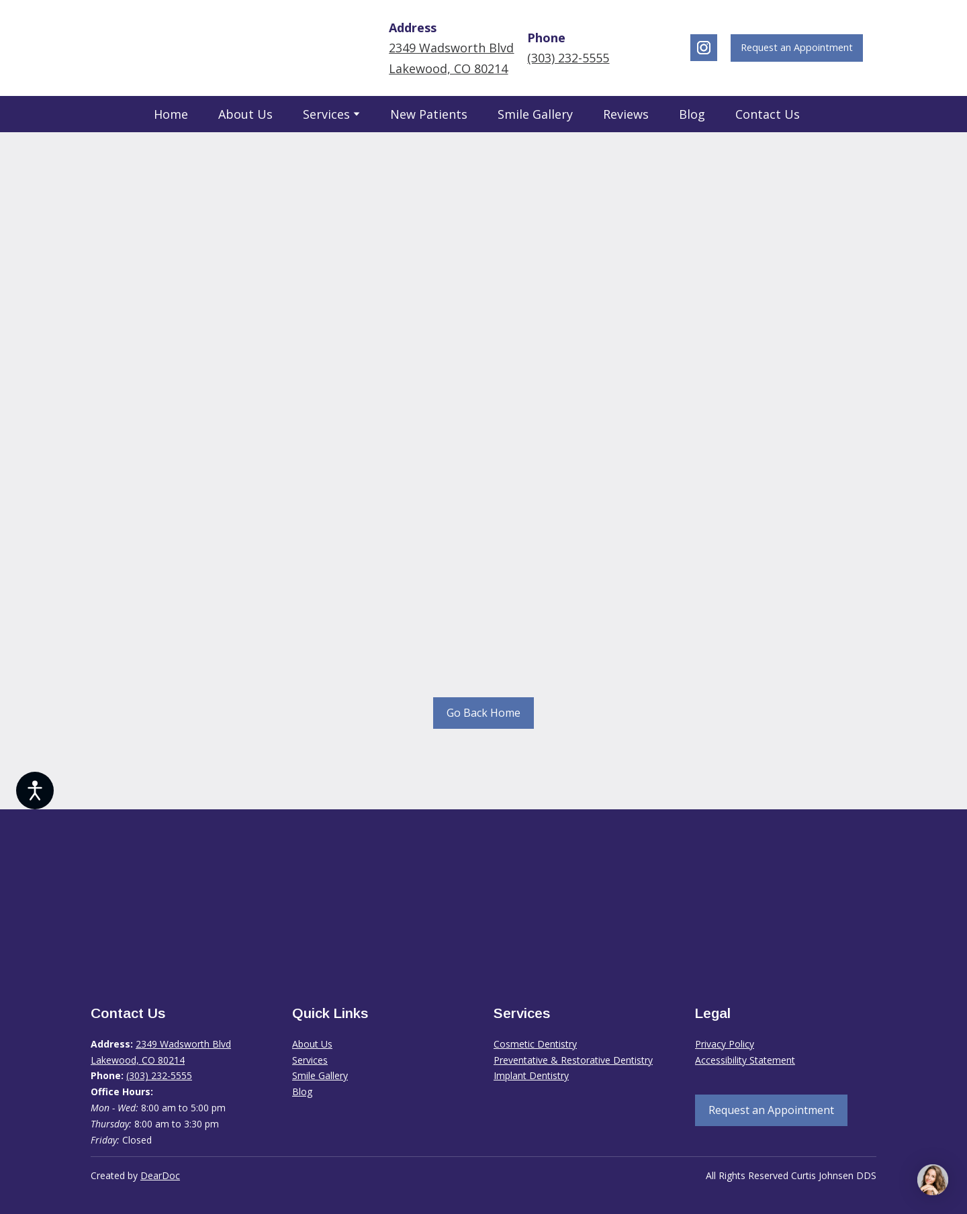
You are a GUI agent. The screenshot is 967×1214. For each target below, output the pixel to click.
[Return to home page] (216, 48)
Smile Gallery (535, 114)
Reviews (626, 114)
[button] (703, 47)
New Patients (428, 114)
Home (171, 114)
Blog (692, 114)
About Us (245, 114)
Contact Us (767, 114)
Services (326, 114)
